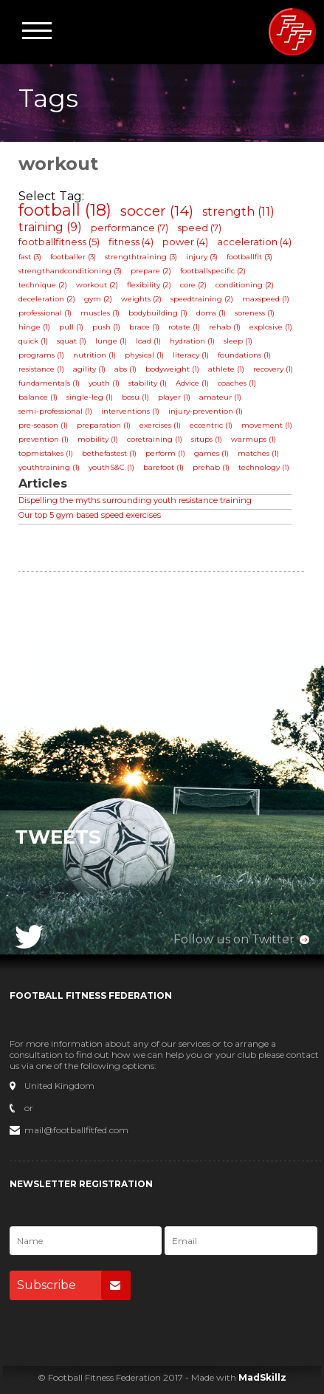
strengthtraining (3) (141, 257)
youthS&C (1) (111, 467)
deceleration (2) (46, 299)
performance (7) (129, 227)
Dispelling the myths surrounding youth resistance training (135, 500)
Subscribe (74, 1285)
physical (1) (144, 355)
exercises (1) (160, 425)
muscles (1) (100, 313)
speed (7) (199, 227)
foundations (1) (244, 355)
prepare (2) (151, 271)
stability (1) (147, 383)
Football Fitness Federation (292, 32)
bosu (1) (135, 397)
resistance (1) (41, 369)
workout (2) (97, 285)
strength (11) (238, 212)
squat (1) (71, 341)
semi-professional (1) (55, 411)
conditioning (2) (245, 285)
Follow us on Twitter (233, 939)
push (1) (106, 327)
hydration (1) (192, 341)
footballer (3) (73, 257)
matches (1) (258, 453)
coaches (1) (237, 383)
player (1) (174, 397)
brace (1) (144, 327)
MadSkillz (262, 1377)
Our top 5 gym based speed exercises (89, 515)
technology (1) (263, 467)
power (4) (185, 241)
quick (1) (33, 341)
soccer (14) (156, 210)
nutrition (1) (94, 355)
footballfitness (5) (59, 241)
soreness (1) (255, 313)
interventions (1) (130, 411)
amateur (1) (220, 397)
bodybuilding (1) (157, 313)
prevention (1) (43, 439)
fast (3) (29, 257)
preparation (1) (104, 425)
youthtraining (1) (49, 467)
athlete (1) (226, 369)
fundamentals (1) (49, 383)
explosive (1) (270, 327)
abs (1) (125, 369)
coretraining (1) (154, 439)
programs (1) (41, 355)
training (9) (50, 227)
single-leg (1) (89, 397)
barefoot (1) (163, 467)
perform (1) (165, 453)
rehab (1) (225, 327)
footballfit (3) (249, 257)
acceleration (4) (254, 241)
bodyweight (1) (172, 369)
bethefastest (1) (109, 453)
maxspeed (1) (265, 299)
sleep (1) (238, 341)
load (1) (148, 341)
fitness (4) (131, 241)
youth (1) (104, 383)
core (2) (193, 285)
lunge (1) (111, 341)
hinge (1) (34, 327)
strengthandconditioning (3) (70, 271)
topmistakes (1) (45, 453)
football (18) (64, 210)
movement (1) (266, 425)
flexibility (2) (149, 285)
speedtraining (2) (201, 299)
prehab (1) (211, 467)
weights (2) (141, 299)
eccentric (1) (211, 425)
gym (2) (98, 299)
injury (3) (202, 257)
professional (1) (45, 313)
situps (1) (206, 439)
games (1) (211, 453)
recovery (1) (273, 369)
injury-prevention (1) (205, 411)
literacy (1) (191, 355)
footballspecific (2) (213, 271)
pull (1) (71, 327)
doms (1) (211, 313)
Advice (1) (192, 383)
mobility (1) (97, 439)
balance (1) (38, 397)
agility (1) (89, 369)
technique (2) (42, 285)
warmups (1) (253, 439)
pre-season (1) (43, 425)
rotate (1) (184, 327)
